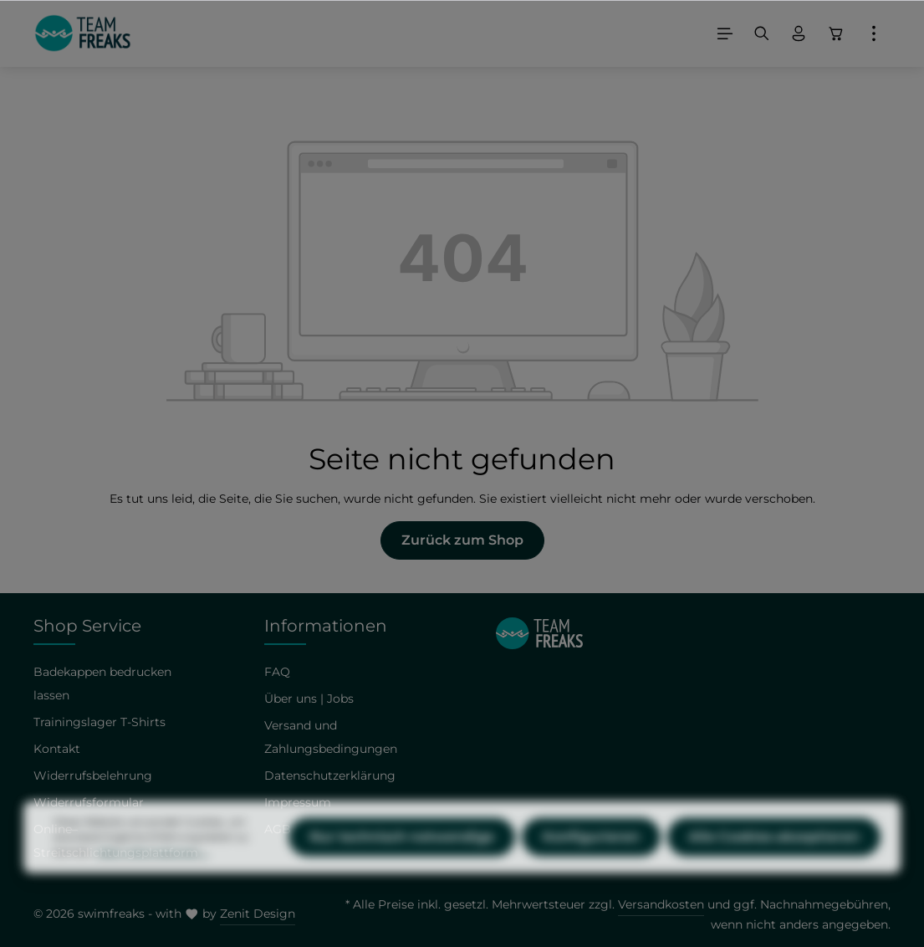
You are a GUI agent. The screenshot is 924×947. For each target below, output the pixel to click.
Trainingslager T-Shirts (99, 721)
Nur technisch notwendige (401, 870)
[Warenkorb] (836, 33)
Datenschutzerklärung (330, 775)
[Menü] (725, 33)
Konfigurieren (591, 870)
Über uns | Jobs (309, 698)
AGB (277, 829)
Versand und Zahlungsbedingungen (330, 737)
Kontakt (56, 748)
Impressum (297, 802)
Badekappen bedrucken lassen (102, 683)
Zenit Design (257, 913)
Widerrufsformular (88, 802)
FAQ (277, 671)
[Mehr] (874, 33)
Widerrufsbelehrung (92, 775)
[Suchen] (762, 33)
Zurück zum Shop (462, 540)
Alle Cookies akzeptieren (774, 870)
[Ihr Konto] (798, 33)
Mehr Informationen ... (153, 884)
